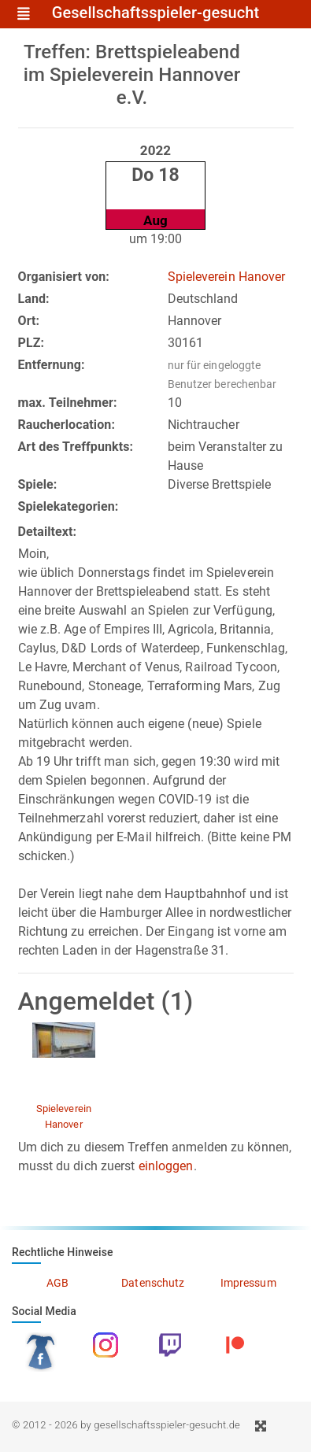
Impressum (248, 1283)
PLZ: (31, 342)
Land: (34, 298)
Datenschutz (152, 1283)
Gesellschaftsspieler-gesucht (156, 13)
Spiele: (37, 484)
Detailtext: (47, 531)
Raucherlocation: (67, 424)
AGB (57, 1283)
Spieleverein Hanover (227, 276)
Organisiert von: (63, 276)
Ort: (29, 320)
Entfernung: (51, 364)
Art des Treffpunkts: (76, 446)
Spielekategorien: (68, 506)
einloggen (166, 1165)
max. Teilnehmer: (67, 402)
